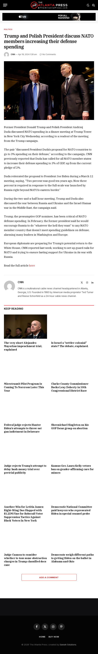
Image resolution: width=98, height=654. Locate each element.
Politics (8, 29)
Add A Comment (49, 577)
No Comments (48, 54)
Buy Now (54, 637)
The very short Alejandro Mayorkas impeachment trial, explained (23, 346)
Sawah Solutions (68, 644)
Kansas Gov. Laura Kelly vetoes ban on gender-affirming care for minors (72, 469)
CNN (13, 54)
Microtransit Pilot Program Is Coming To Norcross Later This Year (24, 387)
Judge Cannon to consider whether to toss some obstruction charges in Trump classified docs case (25, 559)
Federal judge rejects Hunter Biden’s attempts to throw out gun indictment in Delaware (23, 428)
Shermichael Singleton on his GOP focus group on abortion (70, 426)
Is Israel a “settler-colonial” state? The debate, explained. (69, 344)
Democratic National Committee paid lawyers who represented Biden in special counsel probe (71, 510)
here (32, 265)
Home (42, 637)
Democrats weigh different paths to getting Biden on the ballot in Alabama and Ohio (72, 558)
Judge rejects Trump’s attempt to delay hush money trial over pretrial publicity (25, 469)
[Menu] (5, 5)
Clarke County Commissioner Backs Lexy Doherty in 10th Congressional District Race (70, 387)
